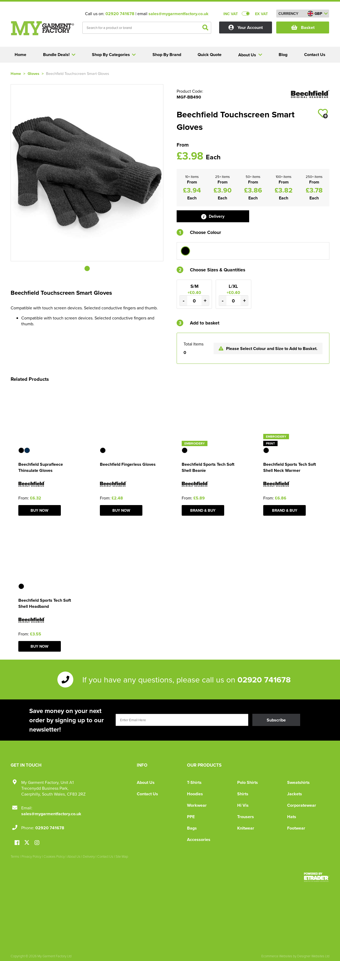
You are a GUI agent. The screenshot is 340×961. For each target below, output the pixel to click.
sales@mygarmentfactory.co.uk (178, 14)
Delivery (212, 216)
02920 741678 (119, 14)
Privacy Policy (31, 856)
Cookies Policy (54, 856)
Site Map (122, 856)
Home (16, 73)
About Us (146, 782)
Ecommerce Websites (276, 956)
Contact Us (147, 794)
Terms (15, 856)
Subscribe (276, 720)
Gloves (33, 73)
